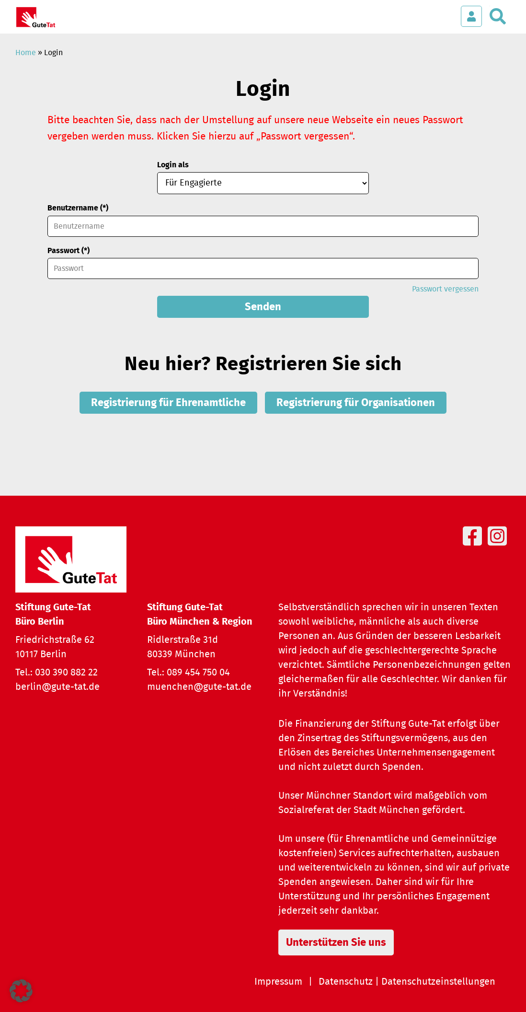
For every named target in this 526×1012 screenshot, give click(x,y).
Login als (173, 165)
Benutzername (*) (77, 208)
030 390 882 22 (66, 672)
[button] (21, 991)
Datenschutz (346, 982)
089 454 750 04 (198, 672)
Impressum (278, 982)
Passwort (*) (68, 251)
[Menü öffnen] (442, 11)
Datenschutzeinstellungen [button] (438, 982)
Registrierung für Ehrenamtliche (168, 402)
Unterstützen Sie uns (336, 942)
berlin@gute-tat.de (57, 687)
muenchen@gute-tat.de (199, 687)
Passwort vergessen (445, 289)
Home (25, 53)
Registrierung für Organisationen (355, 402)
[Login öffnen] (471, 16)
